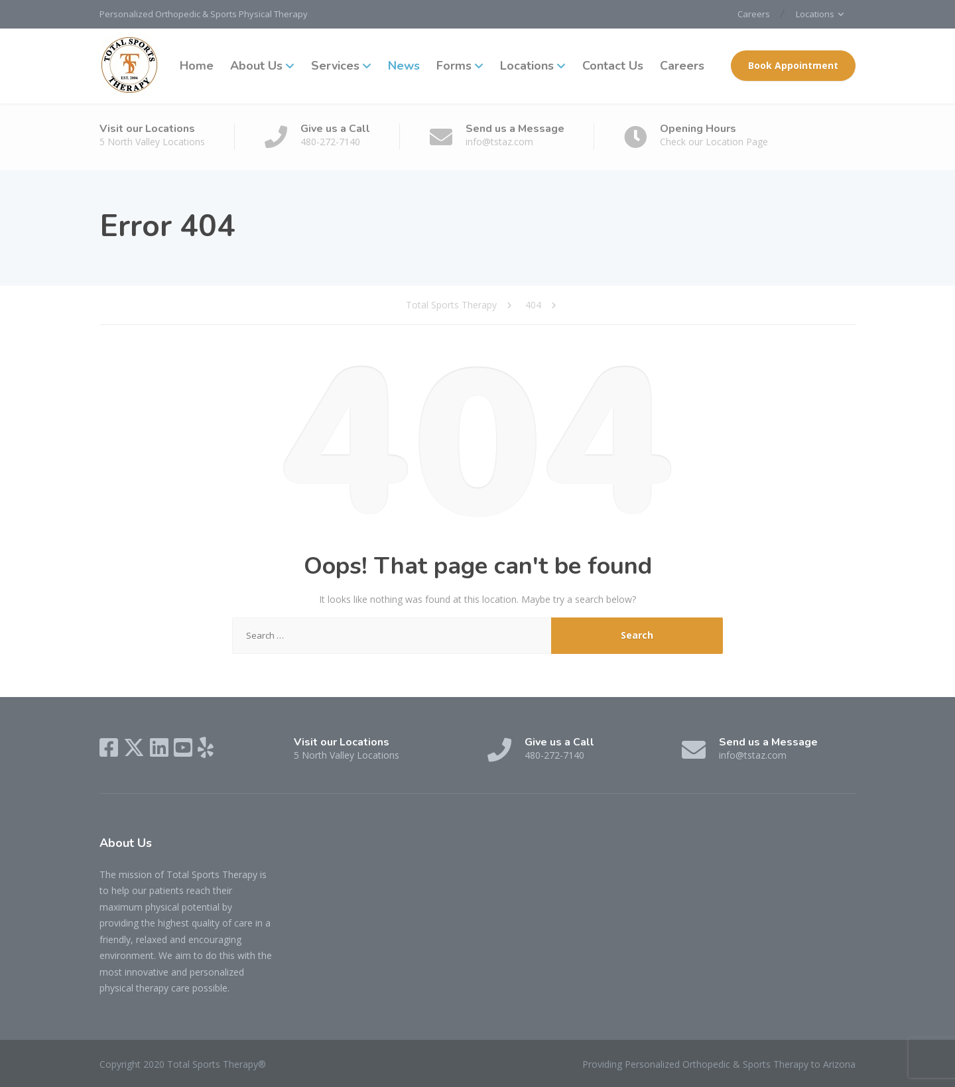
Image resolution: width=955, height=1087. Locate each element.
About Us (256, 66)
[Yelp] (206, 747)
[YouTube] (183, 747)
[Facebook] (108, 747)
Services (335, 66)
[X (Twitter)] (134, 747)
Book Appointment (793, 65)
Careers (753, 14)
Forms (454, 66)
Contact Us (612, 66)
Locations (815, 14)
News (404, 66)
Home (197, 66)
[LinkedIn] (159, 747)
